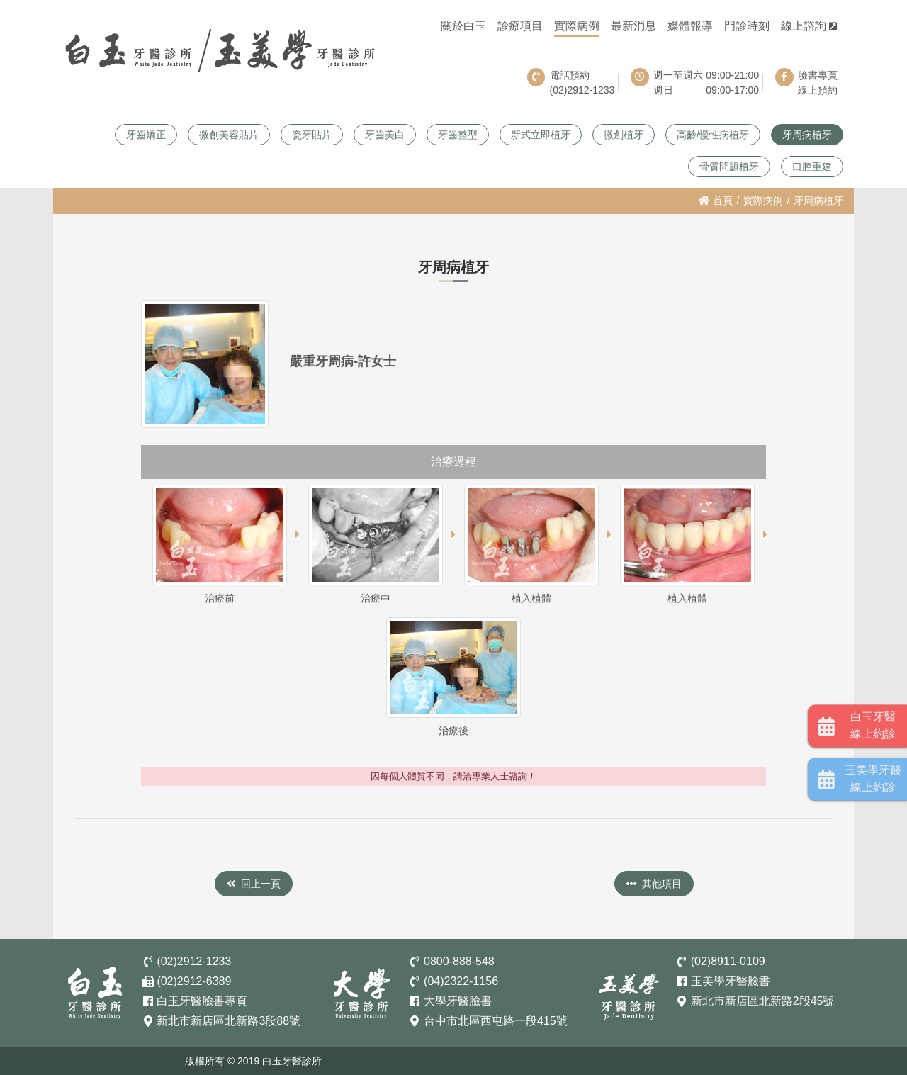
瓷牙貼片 (312, 134)
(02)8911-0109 (728, 961)
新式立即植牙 (540, 134)
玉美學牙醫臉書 (730, 981)
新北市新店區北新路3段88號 (228, 1021)
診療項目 (520, 26)
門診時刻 (747, 26)
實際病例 (576, 26)
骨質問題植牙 (729, 166)
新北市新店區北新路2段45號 (763, 1001)
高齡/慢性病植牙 (713, 134)
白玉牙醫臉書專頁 (202, 1001)
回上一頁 (254, 883)
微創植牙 (623, 134)
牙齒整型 (458, 134)
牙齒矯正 (146, 134)
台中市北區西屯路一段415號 (496, 1021)
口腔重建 (812, 166)
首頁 (716, 200)
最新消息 (633, 26)
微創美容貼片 (229, 134)
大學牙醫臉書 (458, 1001)
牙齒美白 (385, 134)
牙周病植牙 (807, 134)
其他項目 (654, 883)
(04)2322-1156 (461, 981)
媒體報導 (690, 26)
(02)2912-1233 (194, 961)
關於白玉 (463, 26)
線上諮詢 (809, 26)
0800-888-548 (459, 961)
